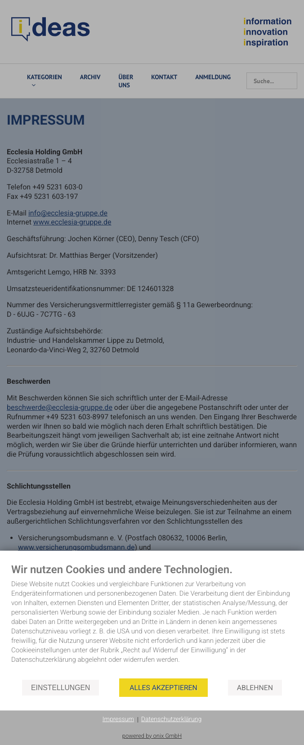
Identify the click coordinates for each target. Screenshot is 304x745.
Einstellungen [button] (60, 687)
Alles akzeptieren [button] (163, 687)
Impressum (118, 719)
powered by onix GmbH (152, 736)
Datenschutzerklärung (171, 719)
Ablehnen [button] (255, 687)
